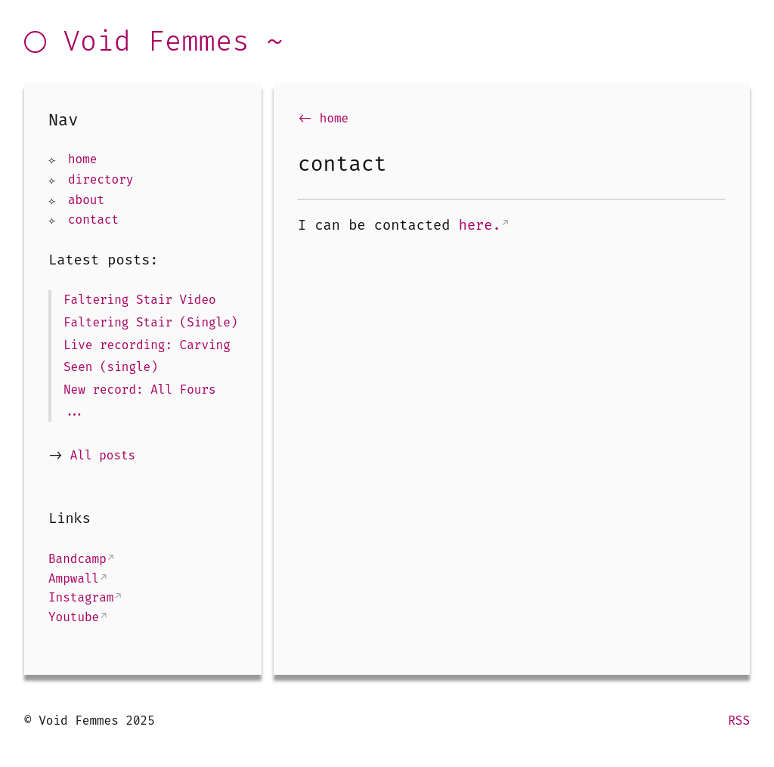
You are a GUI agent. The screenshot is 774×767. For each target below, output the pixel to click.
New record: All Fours (139, 389)
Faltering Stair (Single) (150, 322)
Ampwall (73, 578)
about (86, 200)
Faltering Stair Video (139, 300)
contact (93, 219)
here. (480, 225)
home (82, 159)
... (74, 411)
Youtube (73, 617)
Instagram (80, 597)
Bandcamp (77, 559)
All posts (102, 455)
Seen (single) (110, 367)
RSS (739, 720)
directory (100, 179)
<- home (323, 118)
